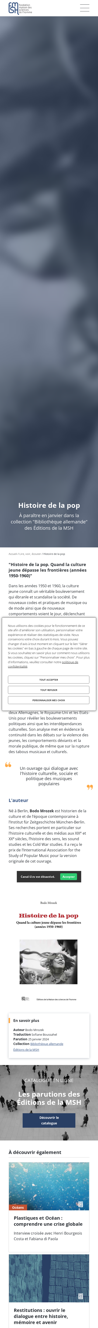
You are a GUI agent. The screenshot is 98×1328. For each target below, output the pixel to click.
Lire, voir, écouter (30, 554)
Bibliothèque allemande (46, 1044)
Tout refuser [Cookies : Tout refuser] (48, 689)
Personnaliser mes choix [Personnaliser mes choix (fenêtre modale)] (48, 700)
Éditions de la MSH (26, 1050)
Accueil (13, 554)
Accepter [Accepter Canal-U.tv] (69, 877)
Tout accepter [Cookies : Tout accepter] (48, 679)
